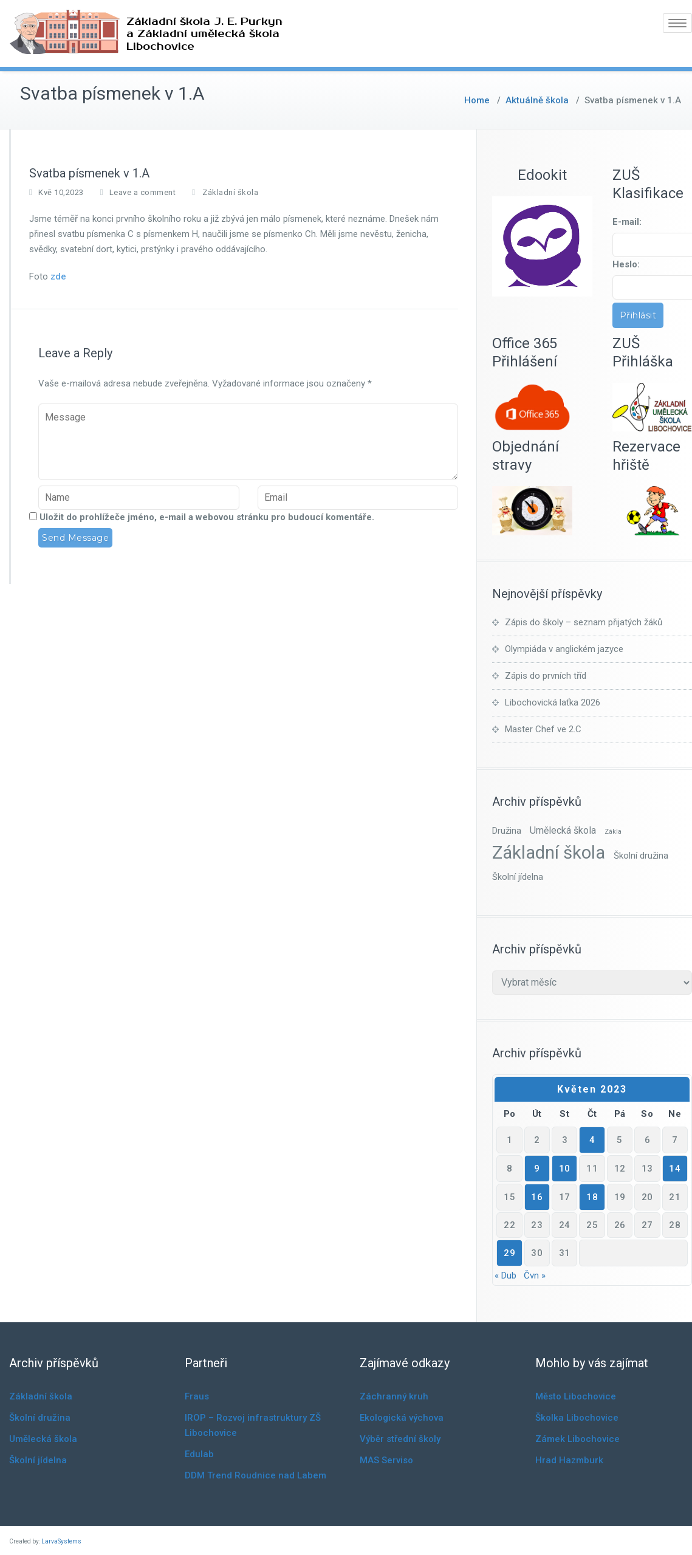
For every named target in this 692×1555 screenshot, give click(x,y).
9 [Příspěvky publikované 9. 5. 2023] (537, 1168)
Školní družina (39, 1417)
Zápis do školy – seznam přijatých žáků (583, 622)
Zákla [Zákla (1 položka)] (613, 832)
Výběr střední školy (400, 1438)
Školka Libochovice (576, 1417)
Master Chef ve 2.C (543, 729)
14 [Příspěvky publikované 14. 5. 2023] (674, 1168)
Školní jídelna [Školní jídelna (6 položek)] (517, 876)
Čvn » (535, 1275)
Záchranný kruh (394, 1396)
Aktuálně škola (537, 100)
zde (58, 276)
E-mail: (627, 221)
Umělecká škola (43, 1438)
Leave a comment (142, 192)
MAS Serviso (386, 1460)
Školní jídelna (38, 1460)
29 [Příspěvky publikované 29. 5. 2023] (509, 1253)
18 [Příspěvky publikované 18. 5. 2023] (592, 1197)
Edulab (199, 1454)
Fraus (197, 1396)
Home (477, 100)
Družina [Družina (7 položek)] (506, 830)
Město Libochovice (575, 1396)
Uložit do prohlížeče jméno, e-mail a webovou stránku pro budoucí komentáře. (206, 517)
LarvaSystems (61, 1541)
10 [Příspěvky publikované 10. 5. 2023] (564, 1168)
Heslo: (626, 264)
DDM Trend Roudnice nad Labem (255, 1475)
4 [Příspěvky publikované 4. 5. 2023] (592, 1139)
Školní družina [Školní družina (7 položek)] (641, 855)
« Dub (505, 1275)
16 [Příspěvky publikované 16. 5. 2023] (537, 1197)
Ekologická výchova (402, 1417)
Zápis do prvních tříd (545, 675)
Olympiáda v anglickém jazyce (564, 649)
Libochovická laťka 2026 (552, 702)
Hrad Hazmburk (569, 1460)
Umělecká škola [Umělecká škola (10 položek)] (563, 830)
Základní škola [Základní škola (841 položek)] (548, 852)
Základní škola (230, 192)
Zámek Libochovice (577, 1438)
